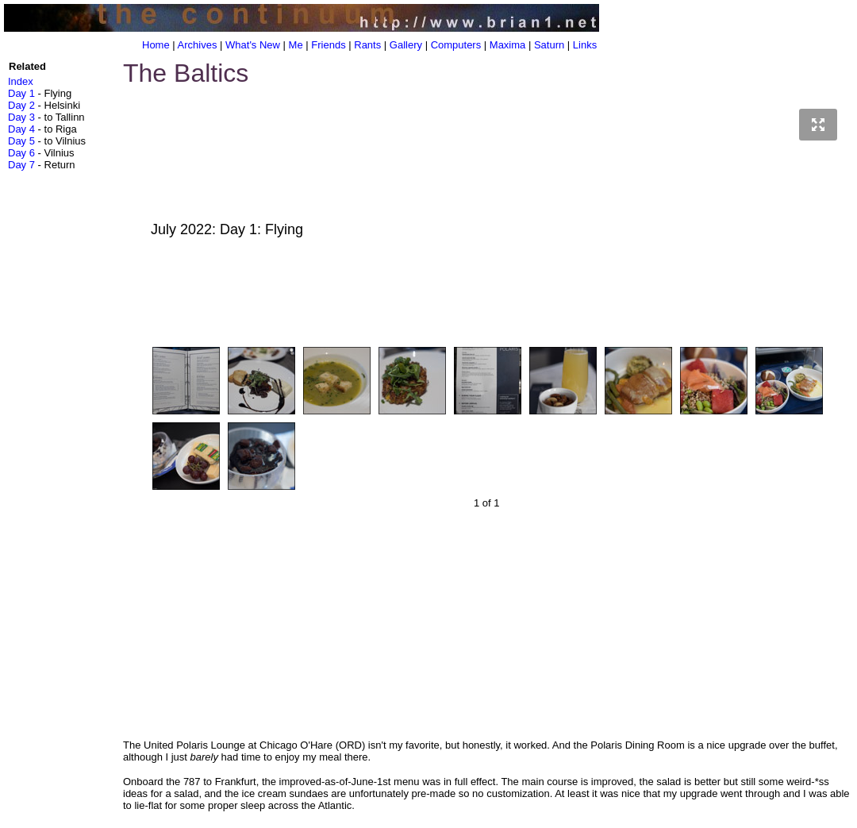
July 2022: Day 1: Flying (486, 229)
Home (156, 45)
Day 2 (21, 105)
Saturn (549, 45)
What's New (252, 45)
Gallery (406, 45)
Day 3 (21, 117)
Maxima (508, 45)
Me (296, 45)
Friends (328, 45)
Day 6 (21, 153)
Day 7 (21, 165)
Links (585, 45)
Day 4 (21, 129)
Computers (456, 45)
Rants (367, 45)
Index (20, 81)
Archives (197, 45)
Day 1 (21, 93)
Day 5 (21, 141)
